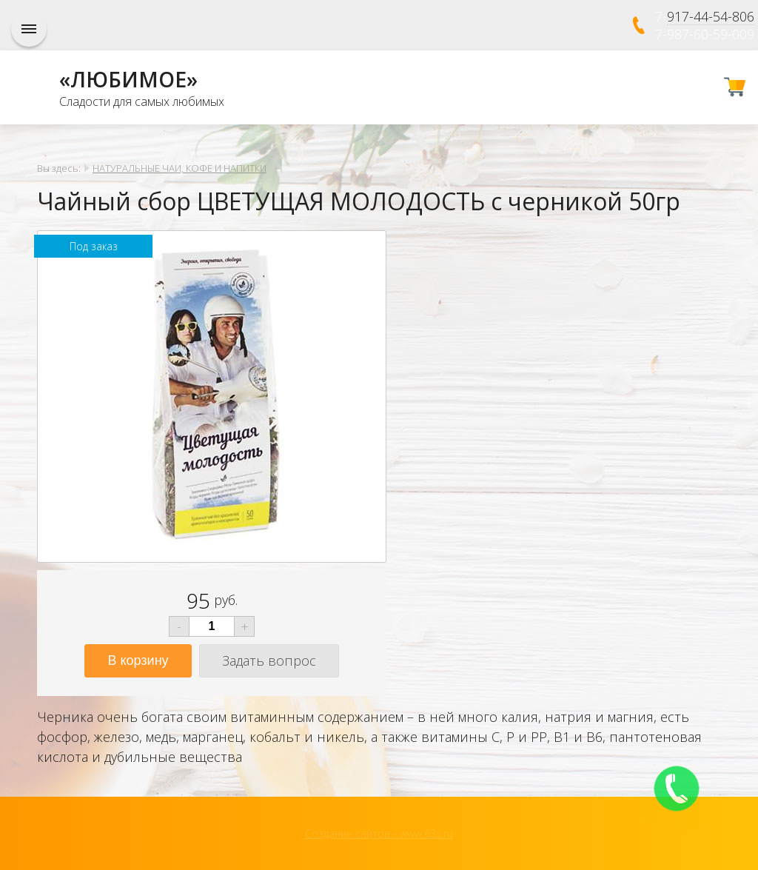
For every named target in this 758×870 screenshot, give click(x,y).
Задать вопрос (269, 660)
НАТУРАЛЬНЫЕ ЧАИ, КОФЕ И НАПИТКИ (179, 168)
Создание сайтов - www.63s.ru (379, 833)
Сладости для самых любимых (141, 101)
